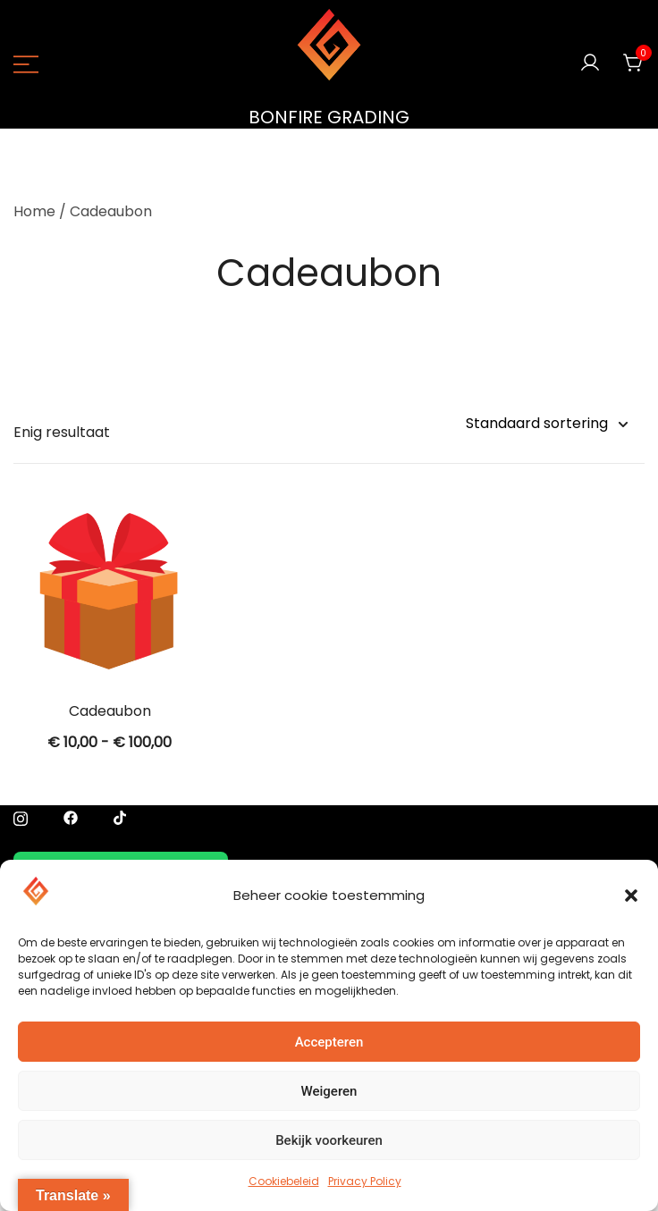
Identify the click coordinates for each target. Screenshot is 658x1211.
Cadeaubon (110, 711)
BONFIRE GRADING (329, 117)
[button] (631, 895)
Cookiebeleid (284, 1181)
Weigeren (329, 1091)
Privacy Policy (364, 1181)
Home (34, 211)
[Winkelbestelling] (546, 424)
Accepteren (329, 1042)
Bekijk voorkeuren (329, 1140)
